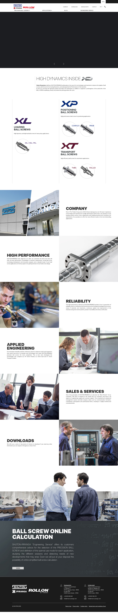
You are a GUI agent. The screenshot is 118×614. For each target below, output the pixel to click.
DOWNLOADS (74, 6)
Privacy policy (76, 608)
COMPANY (65, 6)
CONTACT (94, 6)
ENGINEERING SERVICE (86, 10)
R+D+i (66, 10)
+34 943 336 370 (92, 598)
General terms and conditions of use (97, 608)
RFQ (103, 1)
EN (100, 6)
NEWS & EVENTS (84, 6)
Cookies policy (84, 608)
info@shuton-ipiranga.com (70, 601)
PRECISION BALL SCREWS (21, 10)
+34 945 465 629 (68, 598)
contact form (32, 448)
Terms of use (68, 608)
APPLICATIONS (46, 10)
